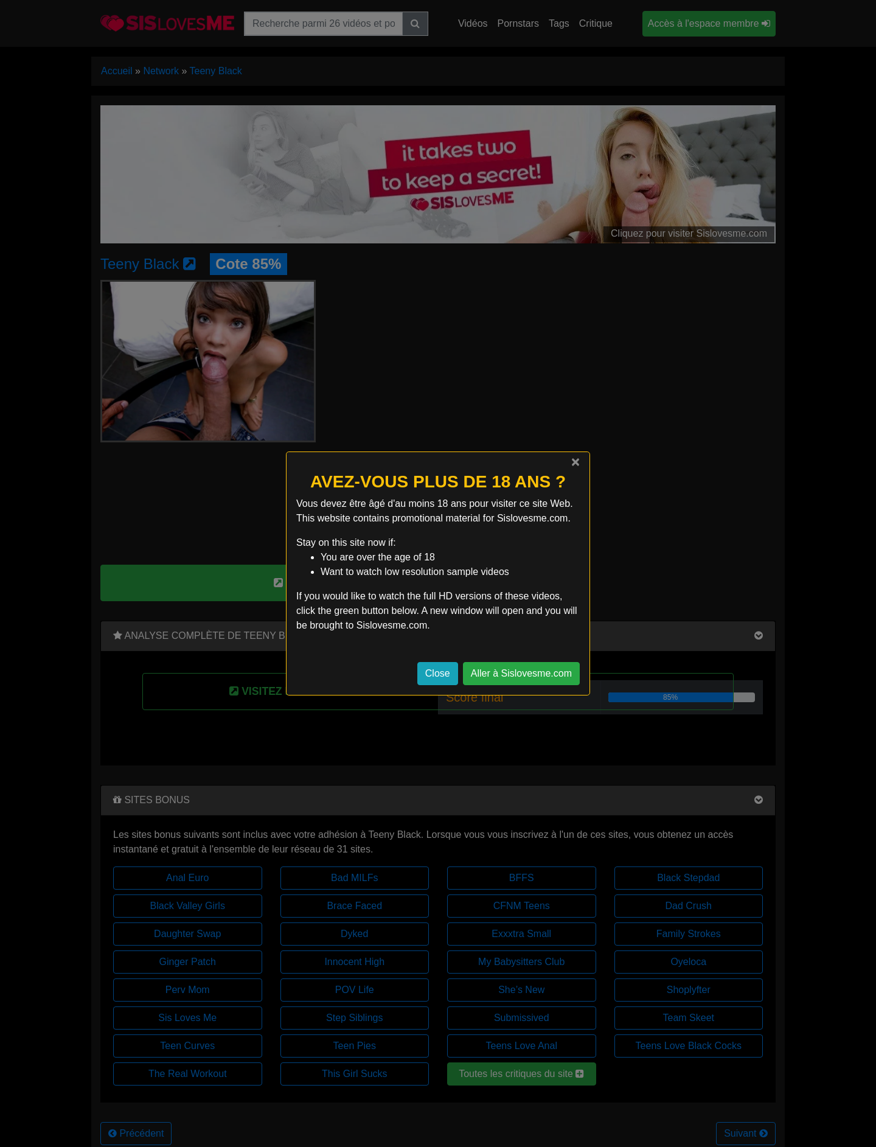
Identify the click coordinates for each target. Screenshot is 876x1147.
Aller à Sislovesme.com (521, 673)
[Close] (575, 462)
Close (437, 673)
